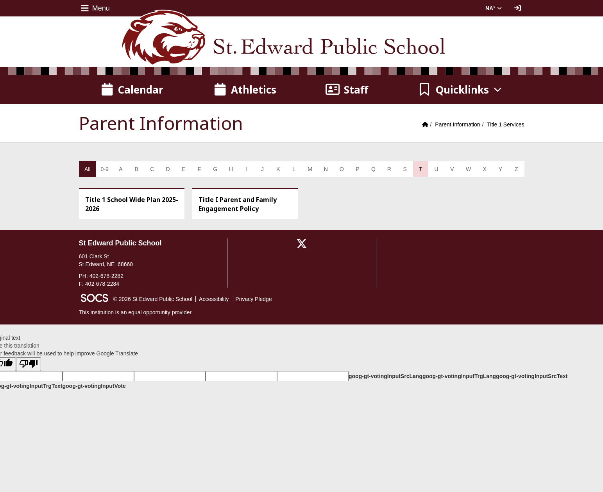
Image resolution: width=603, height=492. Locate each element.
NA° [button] (493, 8)
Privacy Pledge (253, 299)
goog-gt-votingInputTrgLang (459, 376)
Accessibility (214, 299)
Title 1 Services (505, 124)
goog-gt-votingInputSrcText (531, 376)
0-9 (104, 169)
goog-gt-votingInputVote (93, 386)
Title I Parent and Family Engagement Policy (238, 204)
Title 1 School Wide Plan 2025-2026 (131, 204)
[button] (460, 89)
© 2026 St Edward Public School (153, 299)
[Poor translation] (28, 364)
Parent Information (457, 124)
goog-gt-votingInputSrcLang (385, 376)
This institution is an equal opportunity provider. (136, 312)
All (87, 169)
